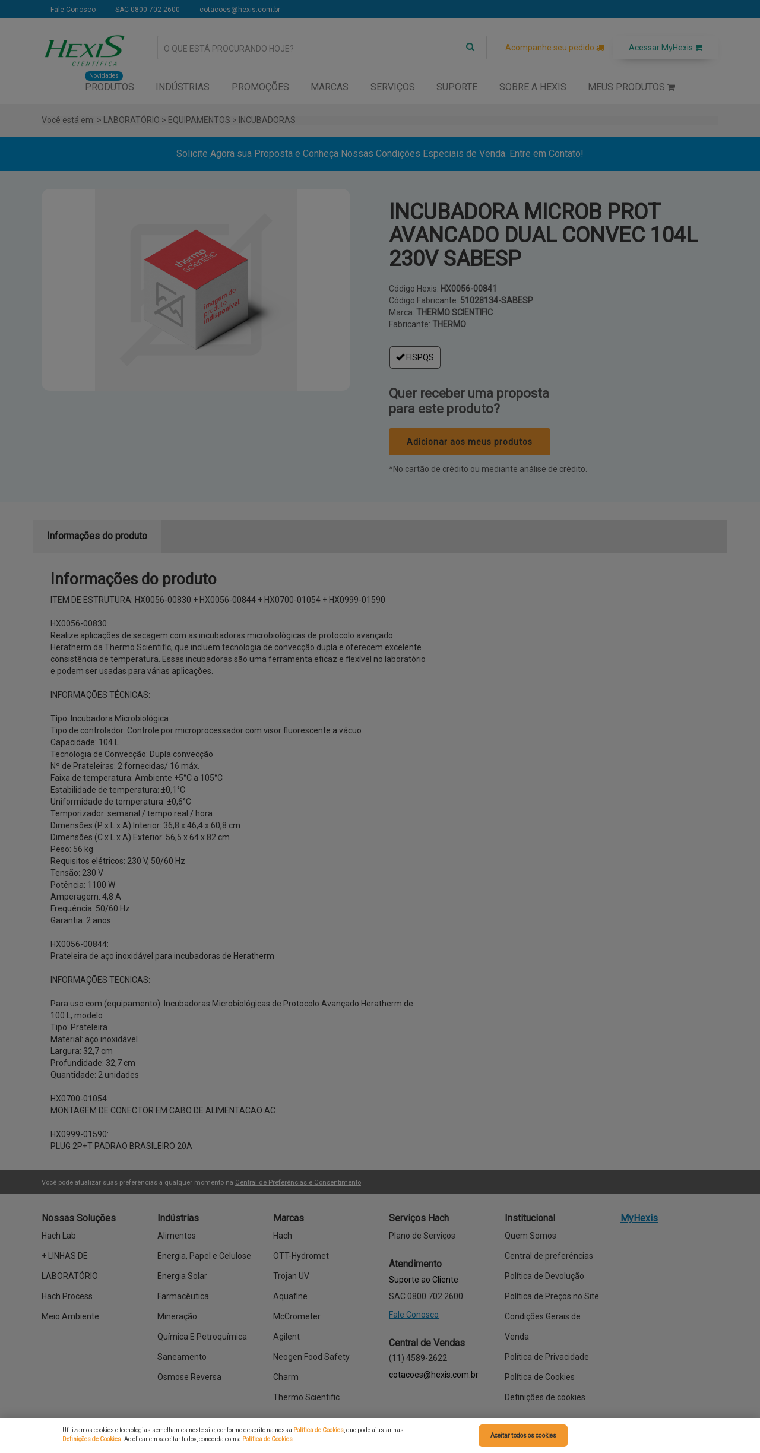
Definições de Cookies (91, 1439)
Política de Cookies (318, 1430)
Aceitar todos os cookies (523, 1435)
